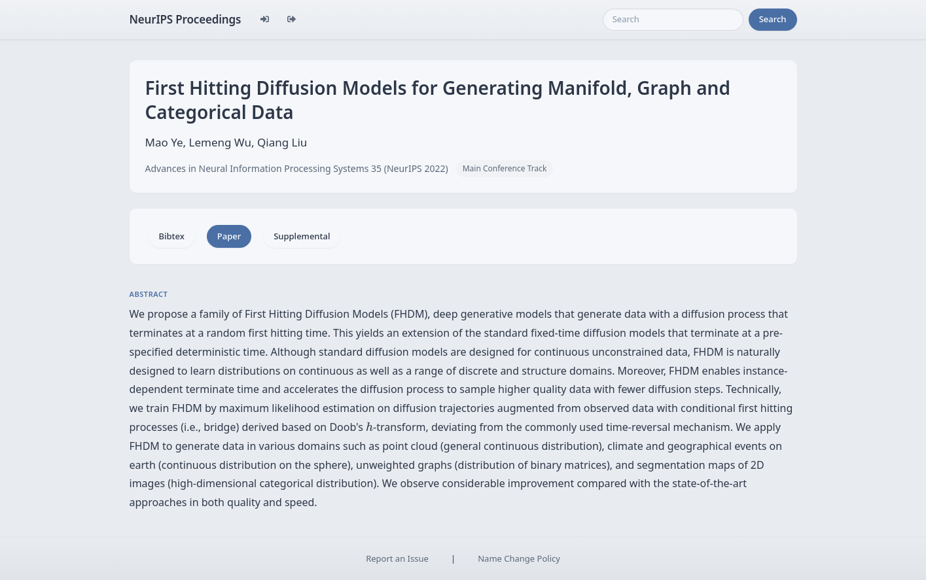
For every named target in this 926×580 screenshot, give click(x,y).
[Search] (673, 20)
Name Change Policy (519, 558)
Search (773, 19)
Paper (229, 236)
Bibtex (172, 236)
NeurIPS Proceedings (185, 19)
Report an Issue (397, 558)
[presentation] (369, 426)
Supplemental (302, 236)
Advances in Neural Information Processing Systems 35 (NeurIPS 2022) (296, 168)
